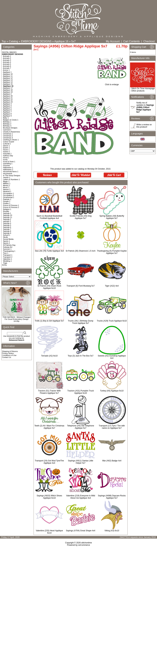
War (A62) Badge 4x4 (111, 461)
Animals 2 (7, 58)
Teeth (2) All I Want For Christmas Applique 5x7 (49, 427)
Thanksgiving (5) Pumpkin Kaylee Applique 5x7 (112, 252)
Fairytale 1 (7, 154)
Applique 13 (8, 80)
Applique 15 (8, 84)
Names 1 (6, 189)
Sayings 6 (7, 227)
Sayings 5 (7, 225)
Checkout (149, 41)
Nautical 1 (7, 191)
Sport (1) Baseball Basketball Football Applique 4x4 (49, 217)
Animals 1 (7, 56)
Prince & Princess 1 (11, 205)
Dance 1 (6, 146)
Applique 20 (8, 96)
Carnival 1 (7, 130)
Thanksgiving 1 (9, 251)
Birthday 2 (7, 124)
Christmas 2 (8, 136)
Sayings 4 (7, 223)
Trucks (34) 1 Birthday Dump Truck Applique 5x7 (80, 322)
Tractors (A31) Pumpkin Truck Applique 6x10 (80, 392)
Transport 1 (7, 255)
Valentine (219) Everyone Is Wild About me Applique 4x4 (80, 496)
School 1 (6, 235)
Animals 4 (7, 62)
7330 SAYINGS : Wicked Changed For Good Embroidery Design (16, 318)
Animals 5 (7, 64)
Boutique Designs (10, 128)
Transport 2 (7, 257)
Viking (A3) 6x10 (111, 530)
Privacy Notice (8, 353)
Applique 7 (7, 112)
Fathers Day (8, 156)
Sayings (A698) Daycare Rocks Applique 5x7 (112, 496)
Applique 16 (61, 41)
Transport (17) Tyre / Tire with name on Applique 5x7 (112, 427)
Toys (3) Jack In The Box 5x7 (80, 356)
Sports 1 (6, 241)
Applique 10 (8, 74)
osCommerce (84, 545)
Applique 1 (7, 72)
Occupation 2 (8, 195)
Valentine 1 (7, 259)
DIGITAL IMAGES (9, 52)
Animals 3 (7, 60)
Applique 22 (8, 100)
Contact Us (6, 357)
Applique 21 (8, 98)
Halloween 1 (8, 168)
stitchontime (86, 543)
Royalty (6, 211)
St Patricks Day (9, 245)
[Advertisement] (78, 582)
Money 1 (6, 185)
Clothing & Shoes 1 (11, 140)
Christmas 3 (8, 138)
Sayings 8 (7, 231)
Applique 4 (7, 106)
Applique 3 (7, 104)
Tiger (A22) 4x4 (112, 286)
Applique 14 (8, 82)
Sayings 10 (7, 215)
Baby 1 (6, 118)
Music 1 (6, 187)
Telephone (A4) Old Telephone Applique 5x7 (80, 427)
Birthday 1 (7, 122)
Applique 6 (7, 110)
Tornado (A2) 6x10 (49, 356)
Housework (7, 173)
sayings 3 (7, 221)
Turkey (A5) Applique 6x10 (112, 391)
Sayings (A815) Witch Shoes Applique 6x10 (49, 496)
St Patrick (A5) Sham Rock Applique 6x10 (49, 287)
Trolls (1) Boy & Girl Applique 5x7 (49, 321)
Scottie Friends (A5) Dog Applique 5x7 (80, 217)
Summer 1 (7, 249)
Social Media (8, 239)
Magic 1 (6, 181)
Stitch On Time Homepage (143, 88)
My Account (113, 41)
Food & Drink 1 (9, 162)
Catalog (13, 41)
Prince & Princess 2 (11, 207)
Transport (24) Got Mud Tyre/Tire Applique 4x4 (49, 462)
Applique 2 (7, 94)
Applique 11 (8, 76)
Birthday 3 (7, 126)
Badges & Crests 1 (10, 120)
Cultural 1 (7, 144)
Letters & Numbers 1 (11, 179)
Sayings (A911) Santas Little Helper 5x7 (80, 462)
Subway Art (7, 247)
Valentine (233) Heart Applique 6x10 (49, 531)
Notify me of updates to (145, 107)
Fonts (5, 160)
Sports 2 (6, 243)
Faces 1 (6, 150)
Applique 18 (8, 90)
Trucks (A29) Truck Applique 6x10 (112, 321)
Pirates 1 (6, 203)
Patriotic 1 (7, 199)
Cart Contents (131, 41)
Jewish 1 (6, 177)
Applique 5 (7, 108)
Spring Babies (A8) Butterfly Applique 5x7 (111, 217)
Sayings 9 (7, 233)
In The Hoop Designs (11, 175)
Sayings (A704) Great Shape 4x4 (80, 530)
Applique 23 (8, 102)
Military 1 (6, 183)
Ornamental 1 (8, 197)
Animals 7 (7, 68)
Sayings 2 (7, 219)
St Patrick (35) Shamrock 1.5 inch (80, 251)
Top (4, 41)
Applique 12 (8, 78)
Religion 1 (7, 209)
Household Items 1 (10, 172)
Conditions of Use (9, 355)
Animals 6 (7, 66)
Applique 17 (8, 88)
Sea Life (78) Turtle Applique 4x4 (49, 251)
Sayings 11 (7, 217)
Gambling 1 (7, 164)
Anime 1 (6, 70)
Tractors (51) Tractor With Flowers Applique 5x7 (49, 392)
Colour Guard (8, 142)
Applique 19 (8, 92)
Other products (137, 91)
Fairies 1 (6, 152)
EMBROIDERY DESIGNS (36, 41)
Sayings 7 (7, 229)
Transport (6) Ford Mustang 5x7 (81, 286)
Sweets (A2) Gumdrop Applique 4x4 (112, 357)
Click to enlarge (111, 84)
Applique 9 (7, 116)
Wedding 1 (7, 261)
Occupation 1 (8, 193)
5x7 (73, 41)
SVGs (4, 265)
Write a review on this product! (144, 125)
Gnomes (6, 166)
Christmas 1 (8, 134)
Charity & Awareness (11, 132)
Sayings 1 (7, 213)
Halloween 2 (8, 170)
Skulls (5, 237)
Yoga (5, 263)
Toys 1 (5, 253)
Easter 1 (6, 148)
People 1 (6, 201)
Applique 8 (7, 114)
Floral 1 (6, 158)
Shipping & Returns (10, 351)
